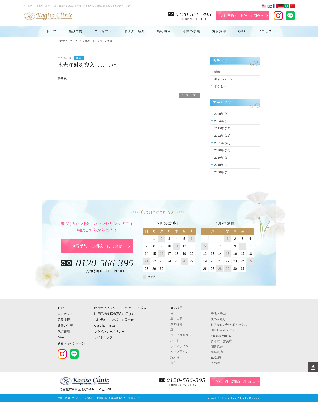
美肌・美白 (218, 313)
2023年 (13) (222, 128)
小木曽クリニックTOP (70, 41)
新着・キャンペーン (71, 343)
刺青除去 (217, 346)
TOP (61, 308)
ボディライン (179, 346)
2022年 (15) (222, 135)
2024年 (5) (221, 121)
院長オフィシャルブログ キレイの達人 (120, 308)
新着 (217, 71)
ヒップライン (179, 351)
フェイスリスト (181, 335)
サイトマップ (103, 337)
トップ (51, 31)
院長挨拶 (64, 319)
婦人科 (174, 357)
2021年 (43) (222, 143)
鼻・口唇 (176, 318)
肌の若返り (218, 319)
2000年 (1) (221, 172)
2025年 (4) (221, 113)
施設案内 (76, 31)
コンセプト (103, 31)
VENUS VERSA (221, 335)
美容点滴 (217, 352)
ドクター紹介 (134, 31)
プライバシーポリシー (109, 331)
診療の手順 (191, 31)
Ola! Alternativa (104, 325)
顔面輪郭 (176, 324)
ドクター (220, 86)
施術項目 (164, 31)
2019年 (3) (221, 157)
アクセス (265, 31)
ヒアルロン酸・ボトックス (229, 324)
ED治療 (216, 357)
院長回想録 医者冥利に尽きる (114, 314)
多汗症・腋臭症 (221, 341)
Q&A (242, 31)
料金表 (62, 78)
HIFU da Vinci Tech (224, 330)
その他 (215, 363)
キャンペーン (223, 79)
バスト (174, 340)
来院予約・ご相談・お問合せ (242, 15)
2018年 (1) (221, 164)
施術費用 (219, 31)
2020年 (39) (222, 150)
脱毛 (173, 362)
